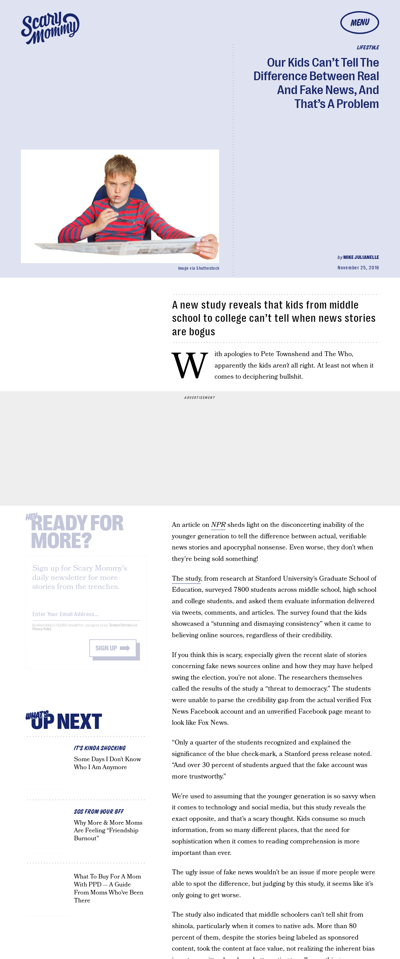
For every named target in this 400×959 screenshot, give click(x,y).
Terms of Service (120, 630)
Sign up (106, 653)
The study (186, 578)
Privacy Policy (42, 634)
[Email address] (86, 618)
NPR (218, 525)
